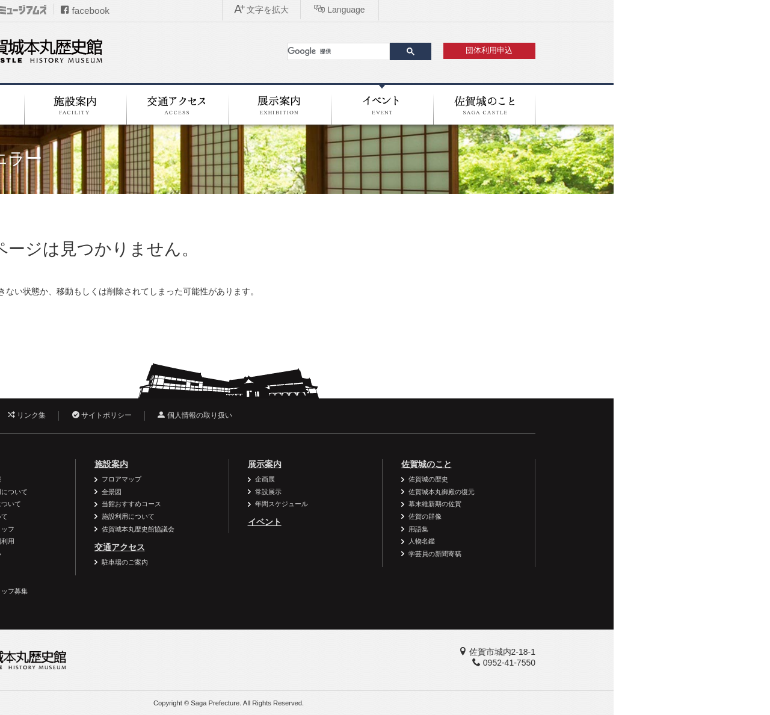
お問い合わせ (111, 415)
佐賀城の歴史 (585, 479)
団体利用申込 (645, 50)
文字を (574, 9)
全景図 (268, 491)
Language (652, 9)
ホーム (93, 209)
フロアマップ (278, 479)
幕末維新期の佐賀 (591, 503)
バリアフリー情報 (131, 479)
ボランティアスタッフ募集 (144, 591)
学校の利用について (134, 516)
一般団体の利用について (141, 503)
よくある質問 (124, 565)
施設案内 (268, 464)
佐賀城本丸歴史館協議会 (294, 529)
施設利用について (284, 516)
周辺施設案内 (124, 578)
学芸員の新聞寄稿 (591, 553)
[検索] (494, 51)
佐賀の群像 (581, 516)
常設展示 (424, 491)
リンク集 (183, 415)
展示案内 (421, 464)
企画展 (421, 479)
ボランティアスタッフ (138, 529)
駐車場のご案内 (281, 562)
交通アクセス (276, 547)
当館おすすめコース (288, 503)
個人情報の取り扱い (351, 415)
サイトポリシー (258, 415)
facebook (241, 10)
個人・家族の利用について (144, 491)
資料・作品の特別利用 (138, 541)
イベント (421, 522)
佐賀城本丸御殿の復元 (598, 491)
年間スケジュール (437, 503)
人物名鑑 (578, 541)
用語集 (575, 529)
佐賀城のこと (583, 464)
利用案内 (114, 464)
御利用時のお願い (131, 553)
